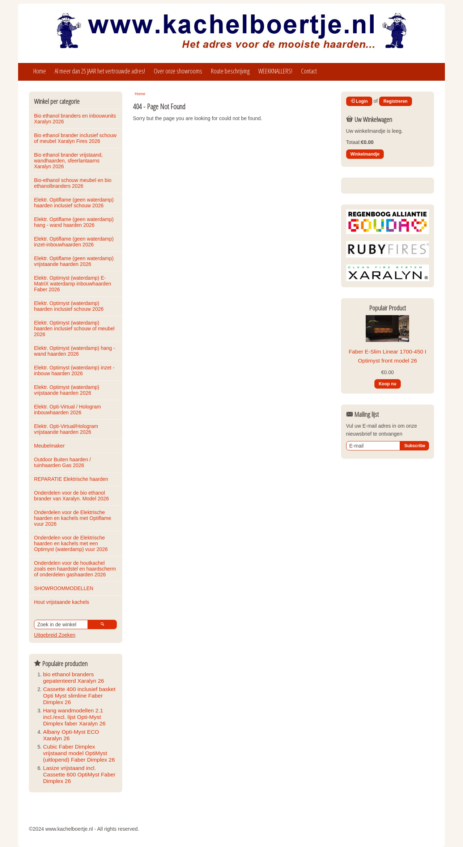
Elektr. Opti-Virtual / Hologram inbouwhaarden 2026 (68, 409)
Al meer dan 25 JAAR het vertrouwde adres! (100, 71)
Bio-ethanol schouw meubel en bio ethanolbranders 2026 (73, 183)
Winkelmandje (365, 154)
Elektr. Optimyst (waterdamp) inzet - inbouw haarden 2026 (75, 370)
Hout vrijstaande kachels (61, 602)
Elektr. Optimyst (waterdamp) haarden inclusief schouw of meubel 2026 (75, 328)
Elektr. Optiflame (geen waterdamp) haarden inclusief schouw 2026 (74, 202)
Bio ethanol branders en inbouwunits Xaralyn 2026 (75, 118)
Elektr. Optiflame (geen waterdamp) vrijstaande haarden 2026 (74, 261)
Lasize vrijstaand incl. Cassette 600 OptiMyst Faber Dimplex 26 (79, 774)
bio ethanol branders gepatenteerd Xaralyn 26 (73, 677)
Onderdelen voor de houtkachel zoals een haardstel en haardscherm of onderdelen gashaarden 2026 (75, 568)
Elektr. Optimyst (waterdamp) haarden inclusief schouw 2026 (68, 306)
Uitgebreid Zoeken (54, 635)
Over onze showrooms (178, 71)
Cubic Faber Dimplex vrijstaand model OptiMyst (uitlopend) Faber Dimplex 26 (79, 753)
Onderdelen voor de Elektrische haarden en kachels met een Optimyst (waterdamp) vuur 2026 (71, 543)
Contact (309, 71)
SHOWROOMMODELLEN (63, 588)
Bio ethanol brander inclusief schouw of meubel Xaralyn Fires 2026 (76, 138)
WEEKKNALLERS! (275, 71)
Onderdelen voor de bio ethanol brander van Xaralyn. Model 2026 (71, 495)
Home (39, 71)
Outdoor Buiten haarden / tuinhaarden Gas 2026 (63, 462)
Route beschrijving (230, 71)
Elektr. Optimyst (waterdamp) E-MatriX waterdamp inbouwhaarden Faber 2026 (73, 283)
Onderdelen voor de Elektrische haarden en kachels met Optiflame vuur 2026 (73, 518)
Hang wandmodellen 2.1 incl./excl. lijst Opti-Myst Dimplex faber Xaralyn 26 (74, 717)
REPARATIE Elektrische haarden (71, 479)
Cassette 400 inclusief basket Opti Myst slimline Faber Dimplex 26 (79, 695)
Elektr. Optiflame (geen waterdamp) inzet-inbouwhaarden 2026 (74, 241)
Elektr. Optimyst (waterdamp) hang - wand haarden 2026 (75, 351)
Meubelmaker (49, 446)
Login (359, 101)
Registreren (395, 101)
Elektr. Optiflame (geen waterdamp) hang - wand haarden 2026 (74, 222)
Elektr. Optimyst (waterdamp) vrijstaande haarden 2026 (67, 390)
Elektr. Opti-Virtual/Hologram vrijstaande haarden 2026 (66, 429)
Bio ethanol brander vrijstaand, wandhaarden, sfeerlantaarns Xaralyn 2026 (69, 160)
